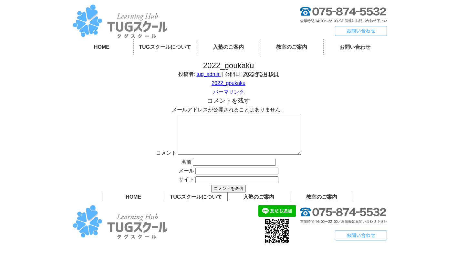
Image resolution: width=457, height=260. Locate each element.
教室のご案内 (291, 47)
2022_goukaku (228, 83)
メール (186, 178)
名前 (186, 169)
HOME (101, 47)
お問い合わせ (354, 47)
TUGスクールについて (165, 47)
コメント (159, 160)
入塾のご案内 (228, 47)
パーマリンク (228, 92)
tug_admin (208, 74)
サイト (186, 187)
